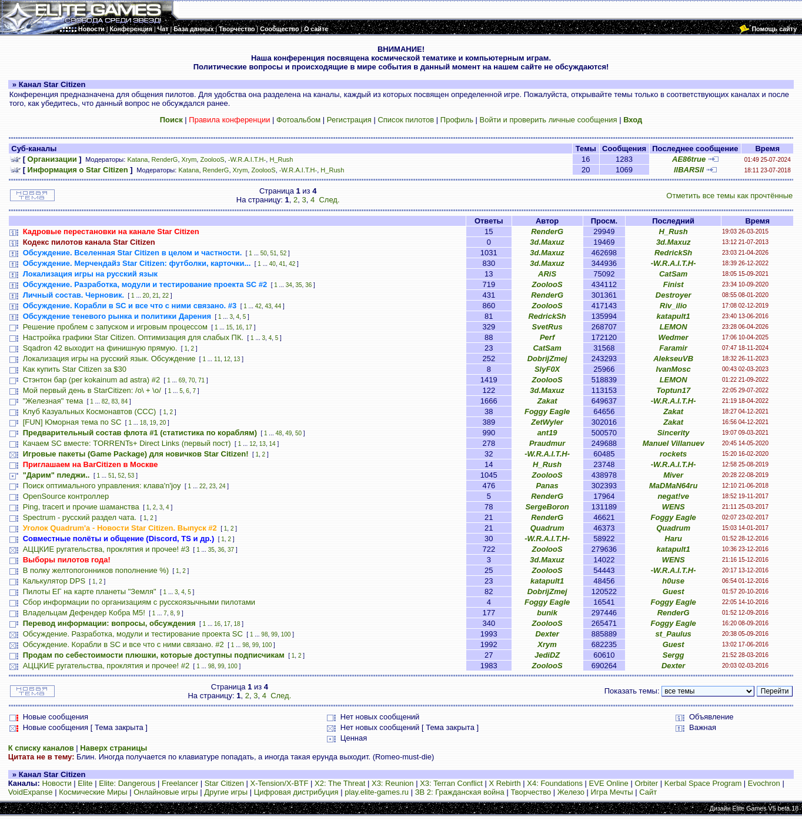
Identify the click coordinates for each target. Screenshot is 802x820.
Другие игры (226, 792)
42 (292, 264)
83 (114, 401)
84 (124, 401)
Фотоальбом (298, 119)
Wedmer (674, 337)
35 (298, 285)
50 (263, 253)
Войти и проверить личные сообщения (548, 119)
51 (273, 253)
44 (278, 306)
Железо (570, 792)
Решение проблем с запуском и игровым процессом (115, 326)
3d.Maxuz (547, 242)
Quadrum (547, 528)
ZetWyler (547, 422)
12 (227, 359)
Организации (52, 159)
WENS (673, 506)
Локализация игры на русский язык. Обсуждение (109, 358)
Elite (85, 783)
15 (229, 327)
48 (279, 433)
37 (231, 549)
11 (217, 359)
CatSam (673, 273)
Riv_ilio (673, 305)
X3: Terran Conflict (451, 783)
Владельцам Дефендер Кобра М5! (84, 612)
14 (272, 444)
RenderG (165, 159)
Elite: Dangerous (127, 783)
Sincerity (673, 432)
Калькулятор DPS (54, 580)
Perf (547, 337)
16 (239, 327)
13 (236, 359)
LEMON (673, 326)
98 (264, 634)
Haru (673, 538)
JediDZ (547, 655)
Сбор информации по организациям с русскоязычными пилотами (139, 602)
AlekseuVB (673, 358)
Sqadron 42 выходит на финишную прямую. (100, 348)
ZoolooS (212, 159)
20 (146, 295)
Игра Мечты (612, 792)
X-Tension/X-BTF (279, 783)
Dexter (547, 633)
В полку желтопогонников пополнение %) (96, 570)
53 (131, 475)
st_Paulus (673, 633)
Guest (673, 591)
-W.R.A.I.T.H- (247, 159)
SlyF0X (547, 369)
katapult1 (673, 316)
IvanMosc (673, 369)
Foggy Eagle (547, 411)
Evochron (764, 783)
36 (308, 285)
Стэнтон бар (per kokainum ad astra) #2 (92, 379)
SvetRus (547, 326)
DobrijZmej (547, 358)
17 (249, 327)
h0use (673, 580)
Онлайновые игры (165, 792)
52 (283, 253)
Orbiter (646, 783)
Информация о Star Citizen (78, 169)
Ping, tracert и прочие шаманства (81, 506)
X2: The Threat (340, 783)
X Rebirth (504, 783)
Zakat (547, 400)
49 (288, 433)
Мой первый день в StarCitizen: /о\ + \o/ (92, 390)
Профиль (456, 119)
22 (165, 295)
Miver (673, 475)
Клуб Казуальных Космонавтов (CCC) (89, 411)
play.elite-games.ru (377, 792)
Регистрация (349, 119)
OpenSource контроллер (66, 496)
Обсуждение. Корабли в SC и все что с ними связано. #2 (123, 644)
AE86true (689, 159)
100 (286, 634)
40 (272, 264)
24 (222, 486)
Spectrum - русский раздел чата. (79, 517)
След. (329, 199)
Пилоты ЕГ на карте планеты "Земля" (89, 591)
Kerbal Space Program (703, 783)
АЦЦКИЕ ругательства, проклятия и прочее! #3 (106, 549)
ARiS (547, 273)
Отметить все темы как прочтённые (729, 195)
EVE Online (609, 783)
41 (282, 264)
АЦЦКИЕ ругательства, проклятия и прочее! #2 (106, 665)
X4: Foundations (555, 783)
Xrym (189, 159)
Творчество (530, 792)
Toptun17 (673, 390)
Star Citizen (224, 783)
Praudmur (547, 443)
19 (153, 422)
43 (268, 306)
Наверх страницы (113, 748)
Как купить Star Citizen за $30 (74, 369)
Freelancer (180, 783)
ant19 (547, 432)
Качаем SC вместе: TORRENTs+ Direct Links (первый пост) (127, 443)
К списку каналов (41, 748)
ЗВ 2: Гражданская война (459, 792)
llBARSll (689, 169)
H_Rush (281, 159)
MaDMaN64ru (673, 485)
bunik (547, 612)
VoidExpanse (30, 792)
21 (155, 295)
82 (105, 401)
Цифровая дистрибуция (296, 792)
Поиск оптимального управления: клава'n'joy (102, 485)
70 (191, 380)
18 (143, 422)
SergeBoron (547, 506)
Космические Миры (93, 792)
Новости (56, 783)
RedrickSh (673, 252)
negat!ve (673, 496)
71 (201, 380)
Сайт (648, 792)
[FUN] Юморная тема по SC (72, 422)
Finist (673, 284)
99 (274, 634)
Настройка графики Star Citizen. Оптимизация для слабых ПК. (133, 337)
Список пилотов (405, 119)
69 (182, 380)
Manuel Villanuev (673, 443)
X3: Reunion (393, 783)
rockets (673, 453)
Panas (547, 485)
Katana (137, 159)
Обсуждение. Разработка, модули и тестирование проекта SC (133, 633)
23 (212, 486)
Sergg (673, 655)
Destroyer (673, 295)
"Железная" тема (53, 400)
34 (289, 285)
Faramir (673, 348)
